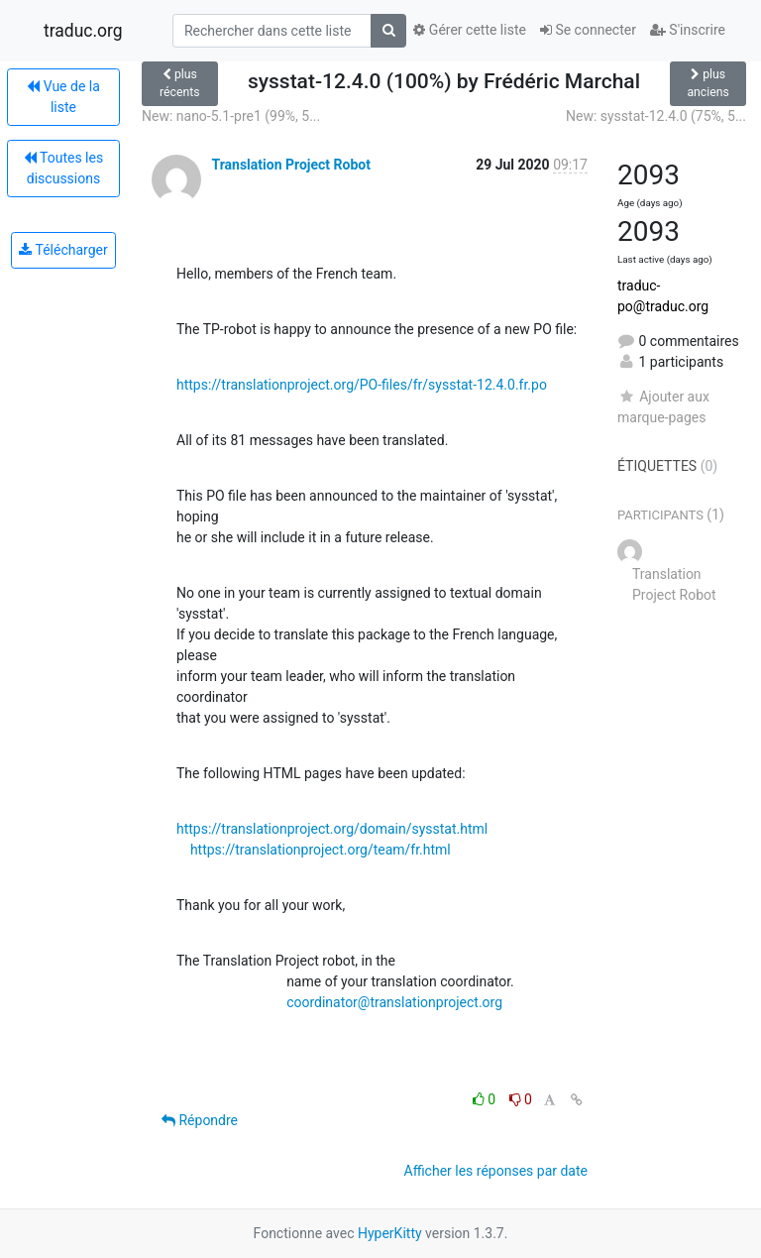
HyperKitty (390, 1233)
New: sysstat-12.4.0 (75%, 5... (656, 116)
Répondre (200, 1120)
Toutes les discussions (63, 168)
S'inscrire (687, 30)
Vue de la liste (63, 96)
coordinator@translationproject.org (394, 1002)
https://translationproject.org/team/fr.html (320, 850)
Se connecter (588, 30)
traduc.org (83, 31)
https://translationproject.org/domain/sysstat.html (332, 829)
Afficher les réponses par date (496, 1171)
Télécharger (63, 250)
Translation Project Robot (290, 164)
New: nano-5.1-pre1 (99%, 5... (231, 116)
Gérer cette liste (469, 30)
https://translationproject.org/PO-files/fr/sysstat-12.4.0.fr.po (361, 385)
